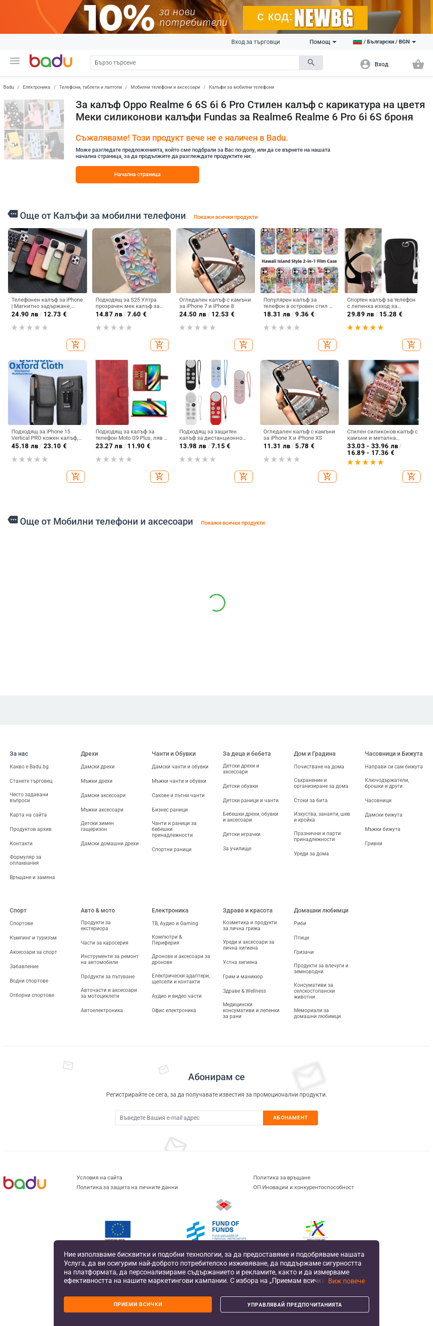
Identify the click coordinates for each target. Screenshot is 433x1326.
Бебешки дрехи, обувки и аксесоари (250, 817)
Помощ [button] (323, 41)
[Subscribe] (189, 1118)
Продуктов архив (31, 829)
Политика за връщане (281, 1177)
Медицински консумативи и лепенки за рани (251, 1010)
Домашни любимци (321, 910)
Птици (301, 938)
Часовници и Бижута (394, 753)
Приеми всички (138, 1304)
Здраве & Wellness (244, 991)
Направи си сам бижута (394, 767)
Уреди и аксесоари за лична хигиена (248, 945)
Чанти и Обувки (174, 753)
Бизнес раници (170, 810)
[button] (15, 61)
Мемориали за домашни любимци (317, 1013)
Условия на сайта (99, 1177)
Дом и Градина (315, 753)
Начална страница (137, 174)
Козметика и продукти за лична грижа (250, 925)
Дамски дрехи (98, 767)
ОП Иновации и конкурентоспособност (303, 1187)
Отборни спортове (32, 995)
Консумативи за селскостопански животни (314, 991)
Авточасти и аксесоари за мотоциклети (109, 993)
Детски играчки (241, 834)
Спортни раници (172, 849)
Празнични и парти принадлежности (317, 836)
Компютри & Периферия (167, 940)
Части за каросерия (105, 943)
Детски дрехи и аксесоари (241, 769)
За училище (237, 849)
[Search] (195, 62)
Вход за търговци (255, 41)
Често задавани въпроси (29, 797)
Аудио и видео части (177, 996)
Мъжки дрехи (96, 781)
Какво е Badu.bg (29, 767)
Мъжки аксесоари (102, 810)
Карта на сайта (28, 815)
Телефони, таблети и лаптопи (90, 87)
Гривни (373, 844)
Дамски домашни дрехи (110, 844)
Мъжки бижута (382, 829)
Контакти (21, 844)
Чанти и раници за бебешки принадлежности (174, 829)
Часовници (378, 800)
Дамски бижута (384, 815)
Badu (8, 87)
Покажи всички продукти (226, 217)
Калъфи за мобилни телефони (241, 87)
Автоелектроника (102, 1010)
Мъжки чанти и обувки (179, 781)
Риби (300, 923)
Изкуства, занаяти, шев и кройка (322, 817)
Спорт (18, 910)
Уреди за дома (311, 854)
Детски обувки (240, 786)
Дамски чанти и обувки (180, 767)
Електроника (36, 87)
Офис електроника (174, 1010)
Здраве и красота (248, 910)
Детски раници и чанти (251, 800)
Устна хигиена (240, 962)
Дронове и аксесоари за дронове (181, 959)
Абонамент (290, 1118)
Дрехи (89, 753)
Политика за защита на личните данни (127, 1187)
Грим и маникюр (243, 977)
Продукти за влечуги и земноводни (321, 969)
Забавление (24, 966)
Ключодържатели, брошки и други (387, 783)
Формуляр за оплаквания (25, 860)
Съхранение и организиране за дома (321, 783)
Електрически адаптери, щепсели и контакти (181, 979)
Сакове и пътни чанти (178, 795)
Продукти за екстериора (96, 925)
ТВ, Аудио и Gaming (175, 923)
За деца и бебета (247, 753)
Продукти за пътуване (107, 977)
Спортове (21, 923)
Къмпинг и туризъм (33, 938)
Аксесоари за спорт (33, 952)
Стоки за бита (311, 800)
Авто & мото (98, 910)
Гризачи (304, 952)
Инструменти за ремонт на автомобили (110, 959)
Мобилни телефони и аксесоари (165, 87)
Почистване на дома (319, 767)
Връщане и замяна (32, 877)
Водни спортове (29, 981)
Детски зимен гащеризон (97, 826)
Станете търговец (31, 781)
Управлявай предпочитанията (294, 1305)
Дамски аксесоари (103, 795)
